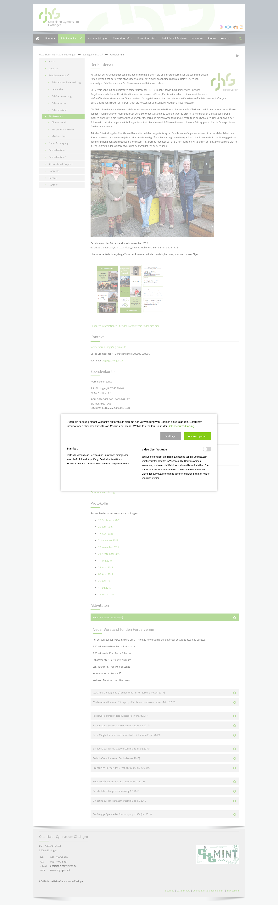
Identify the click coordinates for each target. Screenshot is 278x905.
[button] (170, 436)
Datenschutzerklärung (181, 426)
